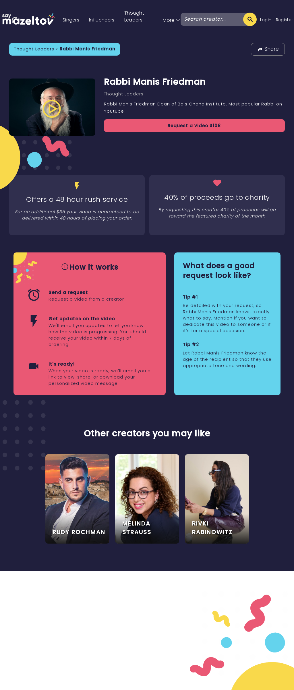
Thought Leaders (134, 16)
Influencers (102, 20)
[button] (172, 14)
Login (266, 20)
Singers (71, 20)
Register (284, 20)
